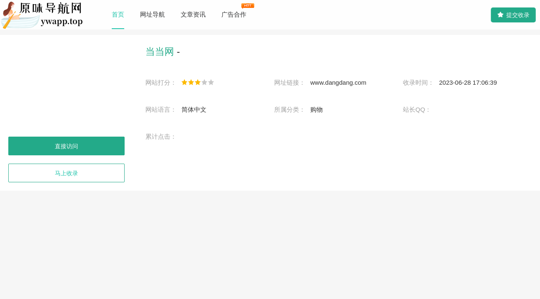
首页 (118, 14)
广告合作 (233, 14)
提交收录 (513, 14)
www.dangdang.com (338, 82)
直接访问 (66, 146)
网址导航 (152, 14)
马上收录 (66, 173)
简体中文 (194, 109)
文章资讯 (193, 14)
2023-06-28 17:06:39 (468, 82)
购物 (316, 109)
